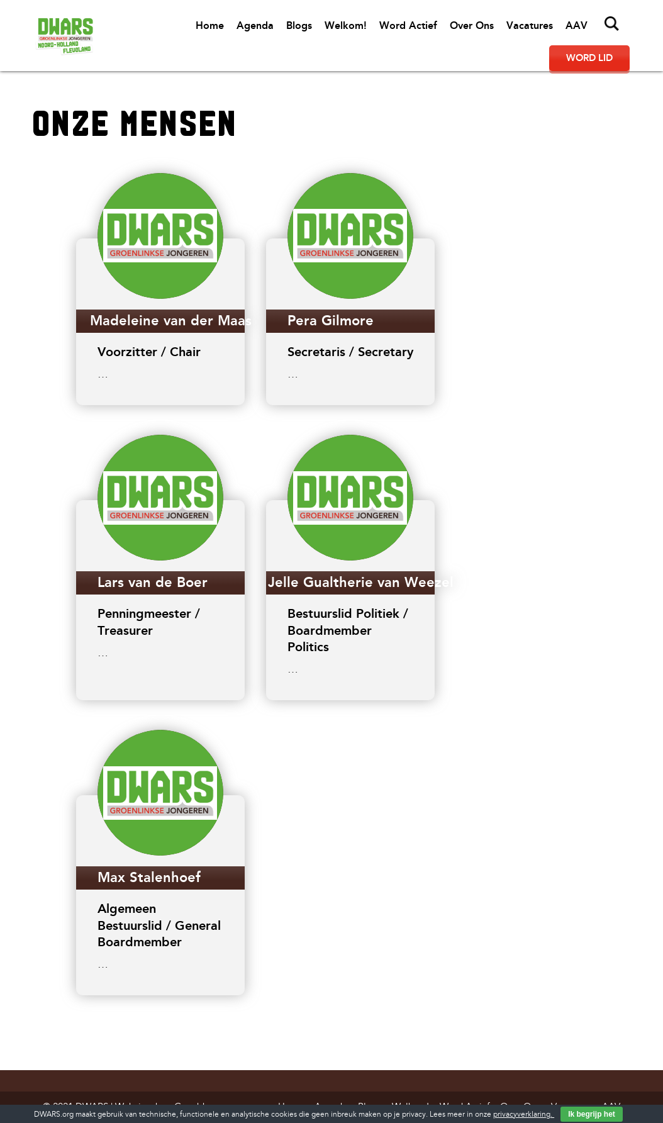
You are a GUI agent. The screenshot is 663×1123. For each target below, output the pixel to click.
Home (210, 25)
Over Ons (472, 25)
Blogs (299, 25)
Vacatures (529, 25)
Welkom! (346, 25)
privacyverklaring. (523, 1114)
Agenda (255, 25)
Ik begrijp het (591, 1114)
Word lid (589, 58)
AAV (577, 25)
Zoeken (612, 23)
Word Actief (408, 25)
